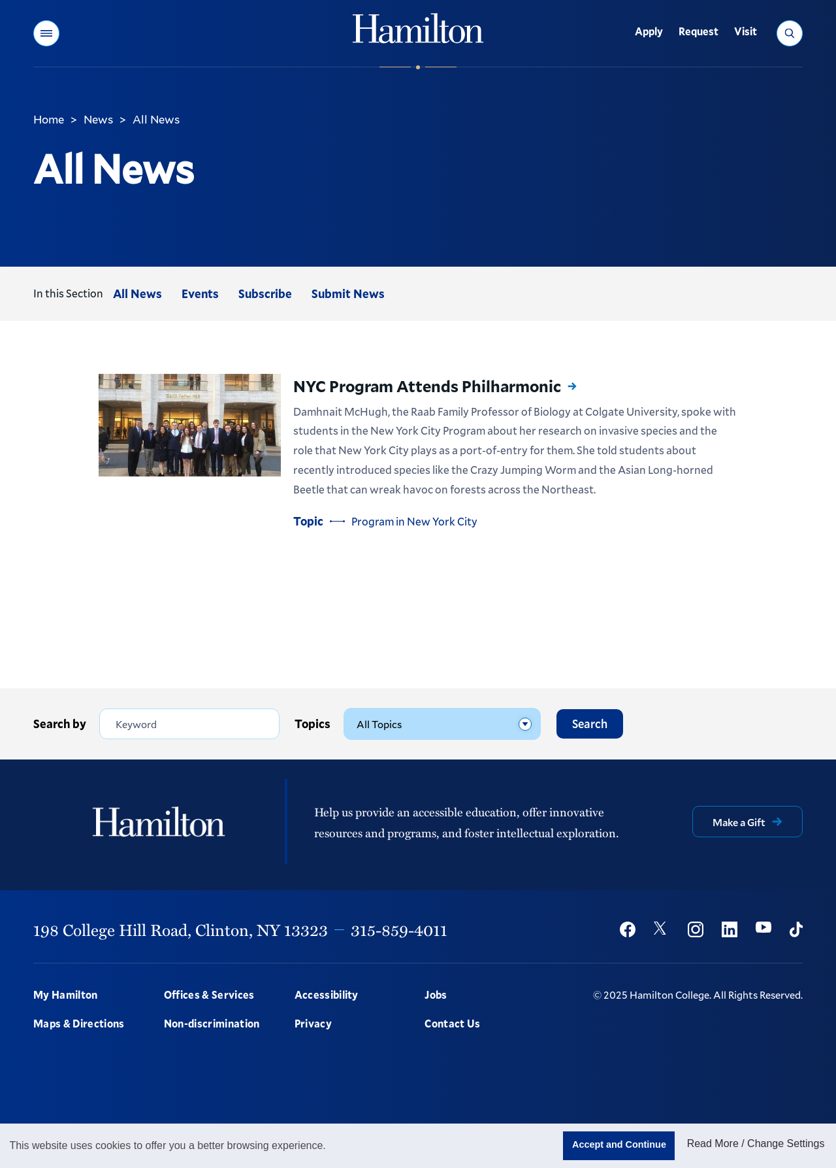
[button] (46, 33)
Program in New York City (414, 521)
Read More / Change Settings (756, 1143)
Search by (59, 723)
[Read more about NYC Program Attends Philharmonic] (190, 425)
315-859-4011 (399, 928)
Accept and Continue (619, 1144)
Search (589, 723)
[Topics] (442, 723)
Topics (312, 723)
